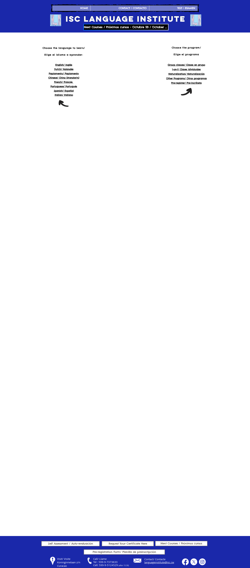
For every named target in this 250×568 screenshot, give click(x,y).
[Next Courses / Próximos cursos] (181, 543)
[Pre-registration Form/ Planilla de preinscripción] (124, 552)
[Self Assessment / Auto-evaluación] (70, 543)
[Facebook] (185, 561)
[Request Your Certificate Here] (128, 543)
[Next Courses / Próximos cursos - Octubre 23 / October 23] (126, 27)
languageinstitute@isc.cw (159, 562)
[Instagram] (202, 561)
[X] (193, 561)
